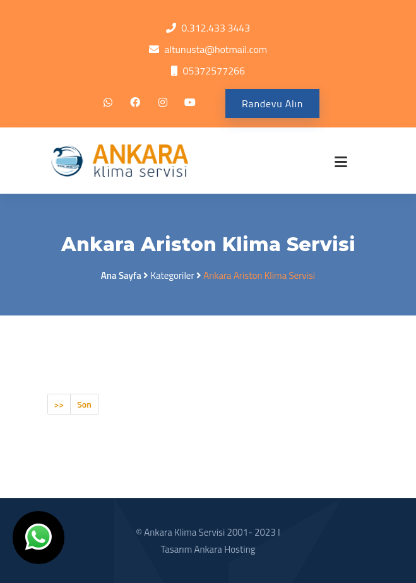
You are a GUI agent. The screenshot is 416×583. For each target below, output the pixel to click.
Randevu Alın (272, 103)
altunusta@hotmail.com (215, 49)
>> (59, 404)
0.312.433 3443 (215, 27)
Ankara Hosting (224, 549)
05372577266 (213, 70)
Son (84, 404)
